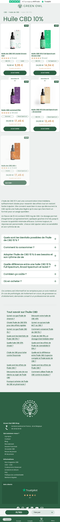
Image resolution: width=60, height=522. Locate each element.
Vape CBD (9, 492)
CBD (5, 12)
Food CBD (9, 507)
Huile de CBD (14, 12)
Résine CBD (10, 477)
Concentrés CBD (14, 482)
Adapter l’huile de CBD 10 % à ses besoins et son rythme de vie (28, 256)
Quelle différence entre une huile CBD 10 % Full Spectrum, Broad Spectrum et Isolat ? (27, 266)
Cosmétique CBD (14, 502)
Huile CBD (9, 487)
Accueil (8, 467)
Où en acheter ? (13, 281)
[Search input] (7, 519)
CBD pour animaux (15, 513)
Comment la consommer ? (19, 247)
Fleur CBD (9, 472)
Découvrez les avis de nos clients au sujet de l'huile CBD (17, 375)
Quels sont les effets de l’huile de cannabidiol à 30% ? (41, 346)
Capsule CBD (11, 497)
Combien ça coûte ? (15, 274)
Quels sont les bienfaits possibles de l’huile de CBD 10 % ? (27, 239)
